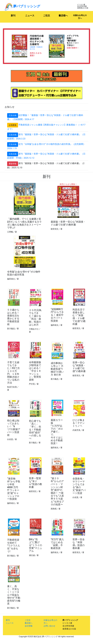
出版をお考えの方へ (80, 16)
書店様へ (63, 15)
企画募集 (12, 125)
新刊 (16, 15)
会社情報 (28, 626)
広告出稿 (12, 115)
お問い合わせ (49, 626)
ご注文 (46, 15)
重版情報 (12, 164)
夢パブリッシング (22, 6)
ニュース (31, 15)
